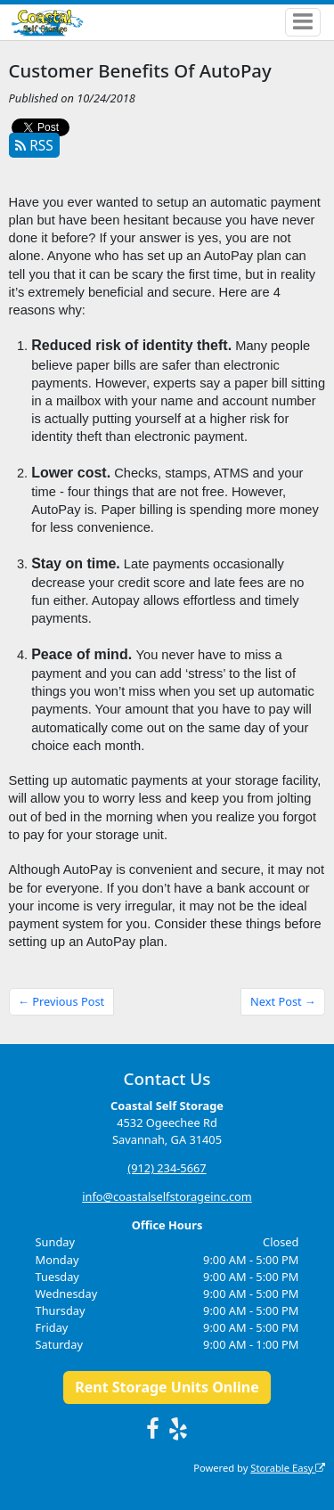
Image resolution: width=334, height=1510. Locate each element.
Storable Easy (287, 1467)
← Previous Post (61, 1001)
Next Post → (283, 1001)
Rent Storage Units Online (167, 1387)
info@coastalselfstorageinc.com (167, 1196)
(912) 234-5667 (166, 1168)
